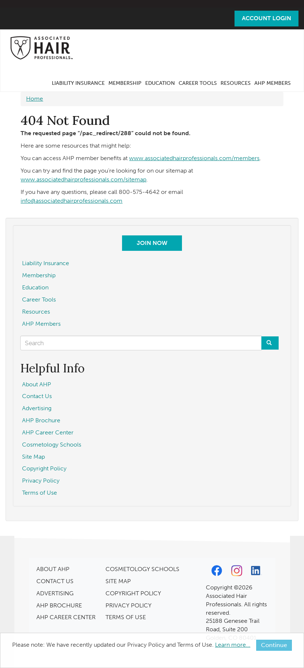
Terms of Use (39, 492)
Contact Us (37, 396)
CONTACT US (55, 581)
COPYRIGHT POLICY (133, 593)
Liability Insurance (78, 83)
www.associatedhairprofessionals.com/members (194, 158)
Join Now (152, 242)
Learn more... (232, 644)
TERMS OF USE (125, 617)
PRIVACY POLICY (128, 605)
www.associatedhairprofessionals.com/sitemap (83, 179)
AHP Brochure (41, 420)
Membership (125, 83)
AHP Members (272, 83)
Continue (274, 645)
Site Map (33, 456)
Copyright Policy (44, 468)
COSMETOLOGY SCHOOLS (142, 569)
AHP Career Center (48, 432)
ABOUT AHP (52, 569)
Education (160, 83)
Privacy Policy (41, 480)
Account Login (266, 18)
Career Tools (198, 83)
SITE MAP (118, 581)
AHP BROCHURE (59, 605)
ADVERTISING (55, 593)
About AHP (36, 384)
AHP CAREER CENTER (66, 617)
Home (34, 98)
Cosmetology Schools (51, 444)
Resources (236, 83)
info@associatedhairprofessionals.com (71, 200)
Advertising (36, 408)
